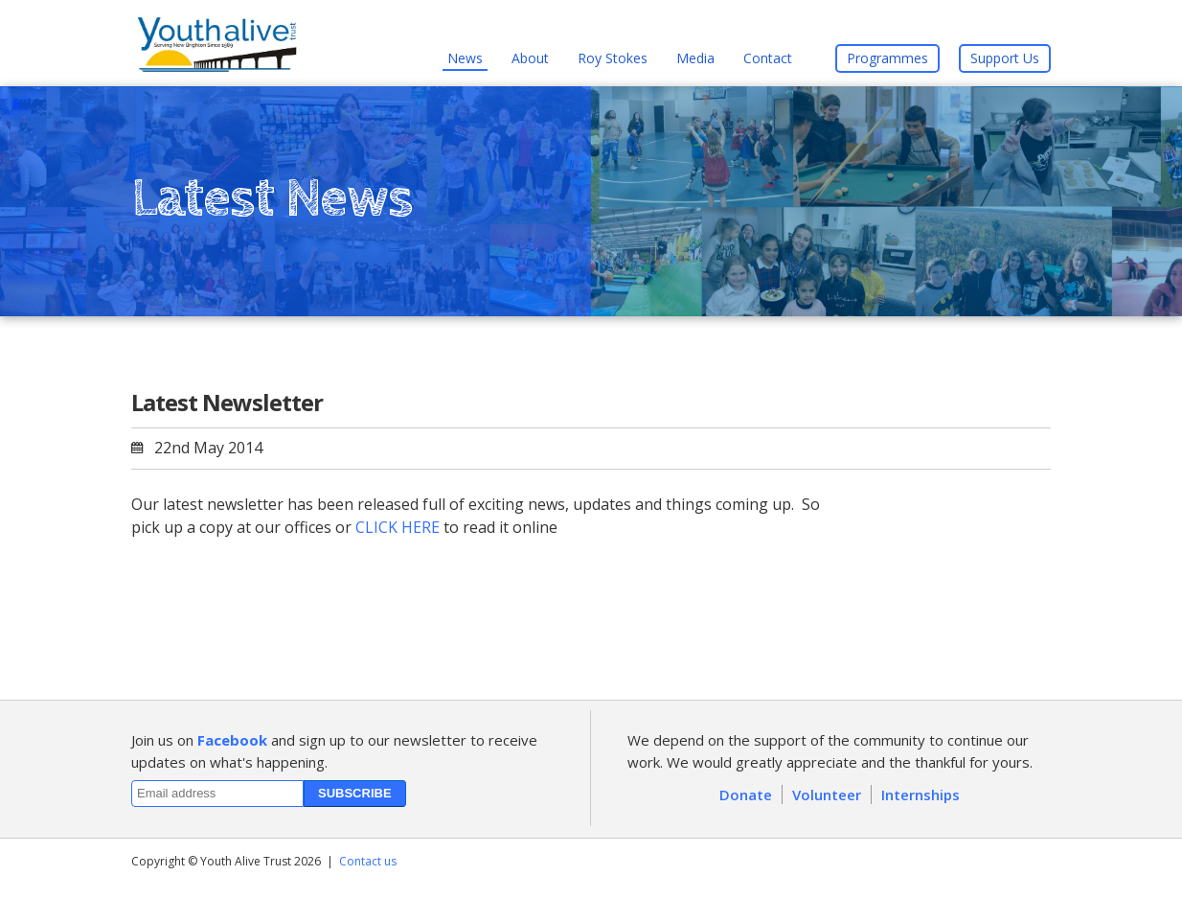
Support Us (1004, 58)
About (530, 58)
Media (695, 58)
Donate (745, 794)
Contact (767, 58)
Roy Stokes (613, 58)
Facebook (232, 739)
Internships (920, 794)
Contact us (368, 861)
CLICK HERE (397, 527)
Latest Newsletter (227, 402)
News (465, 58)
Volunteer (826, 794)
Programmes (887, 58)
